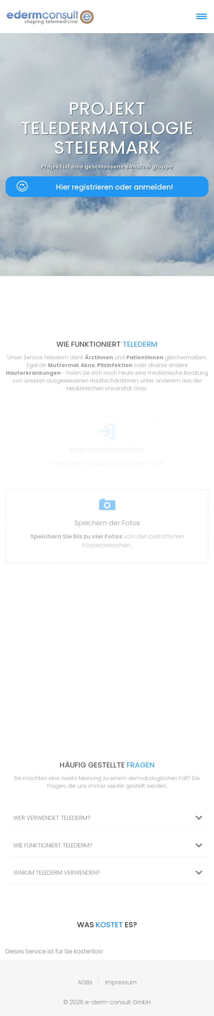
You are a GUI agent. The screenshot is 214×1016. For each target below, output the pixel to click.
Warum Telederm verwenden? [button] (110, 872)
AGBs (85, 982)
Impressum (121, 982)
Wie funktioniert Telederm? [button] (110, 845)
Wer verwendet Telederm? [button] (110, 818)
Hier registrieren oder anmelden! (95, 186)
